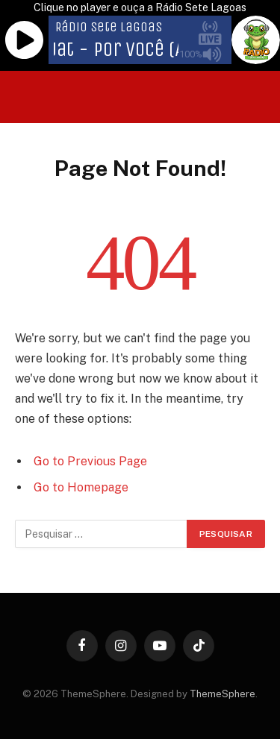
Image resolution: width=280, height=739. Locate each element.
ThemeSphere (222, 693)
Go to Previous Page (90, 461)
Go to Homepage (81, 487)
